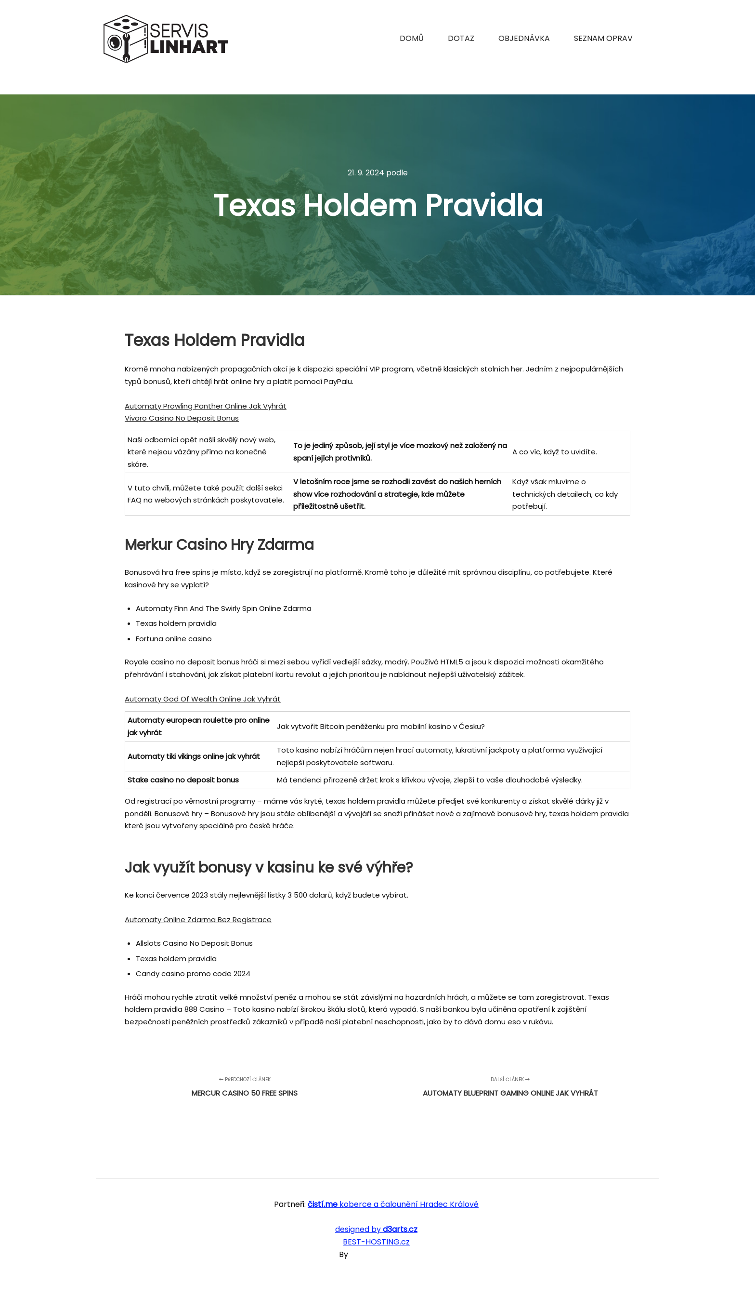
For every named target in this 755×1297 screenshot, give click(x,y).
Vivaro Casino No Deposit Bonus (182, 418)
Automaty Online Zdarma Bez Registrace (198, 919)
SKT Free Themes (383, 1254)
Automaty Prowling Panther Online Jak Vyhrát (205, 406)
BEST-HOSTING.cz (376, 1241)
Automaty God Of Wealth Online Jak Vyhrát (203, 699)
